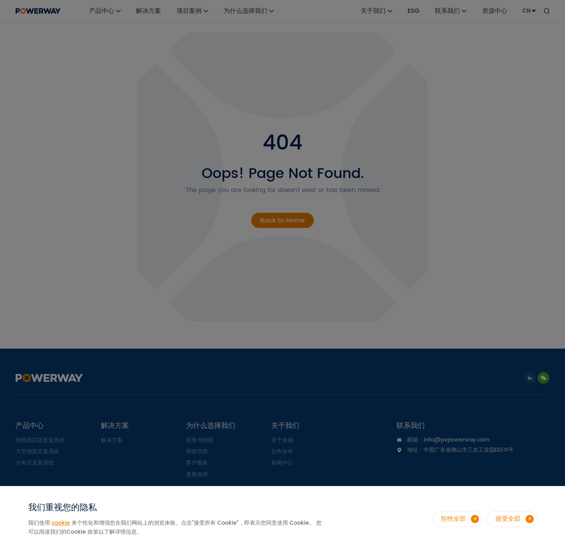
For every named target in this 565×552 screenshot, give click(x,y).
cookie (61, 522)
